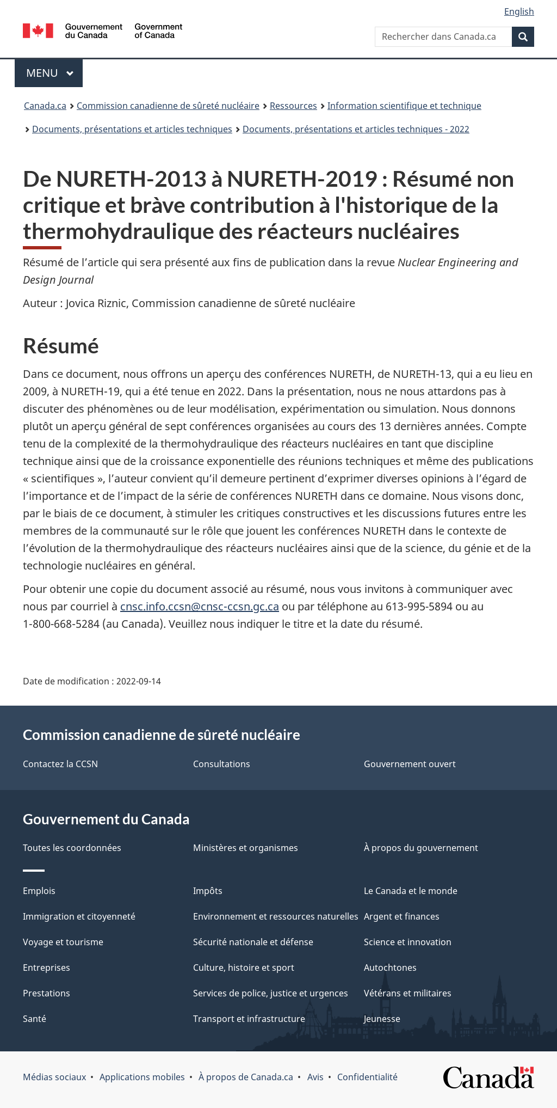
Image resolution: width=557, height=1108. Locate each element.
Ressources (293, 106)
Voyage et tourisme (63, 942)
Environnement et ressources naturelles (275, 916)
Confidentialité (367, 1077)
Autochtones (390, 968)
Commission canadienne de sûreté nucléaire (168, 106)
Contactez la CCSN (60, 764)
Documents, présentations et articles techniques (132, 129)
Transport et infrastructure (249, 1019)
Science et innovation (407, 942)
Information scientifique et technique (404, 106)
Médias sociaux (54, 1077)
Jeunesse (382, 1019)
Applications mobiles (142, 1077)
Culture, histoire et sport (243, 968)
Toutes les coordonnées (72, 848)
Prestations (46, 993)
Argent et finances (402, 916)
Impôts (207, 891)
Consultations (221, 764)
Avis (315, 1077)
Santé (34, 1019)
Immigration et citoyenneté (79, 916)
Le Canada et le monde (410, 891)
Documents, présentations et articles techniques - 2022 (356, 129)
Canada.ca (45, 106)
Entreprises (46, 968)
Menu (54, 72)
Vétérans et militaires (407, 993)
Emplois (39, 891)
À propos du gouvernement (421, 848)
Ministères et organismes (245, 848)
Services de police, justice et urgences (270, 993)
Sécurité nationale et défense (253, 942)
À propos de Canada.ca (246, 1077)
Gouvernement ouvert (410, 764)
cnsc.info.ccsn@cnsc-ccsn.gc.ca (199, 606)
